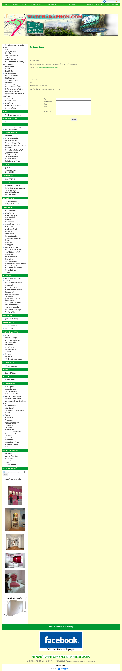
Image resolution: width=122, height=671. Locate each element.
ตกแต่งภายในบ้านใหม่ (20, 4)
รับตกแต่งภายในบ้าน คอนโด (93, 4)
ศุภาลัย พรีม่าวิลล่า (112, 4)
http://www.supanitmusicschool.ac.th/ (47, 67)
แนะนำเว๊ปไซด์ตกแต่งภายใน (69, 4)
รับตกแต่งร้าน (52, 4)
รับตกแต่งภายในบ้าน (37, 4)
